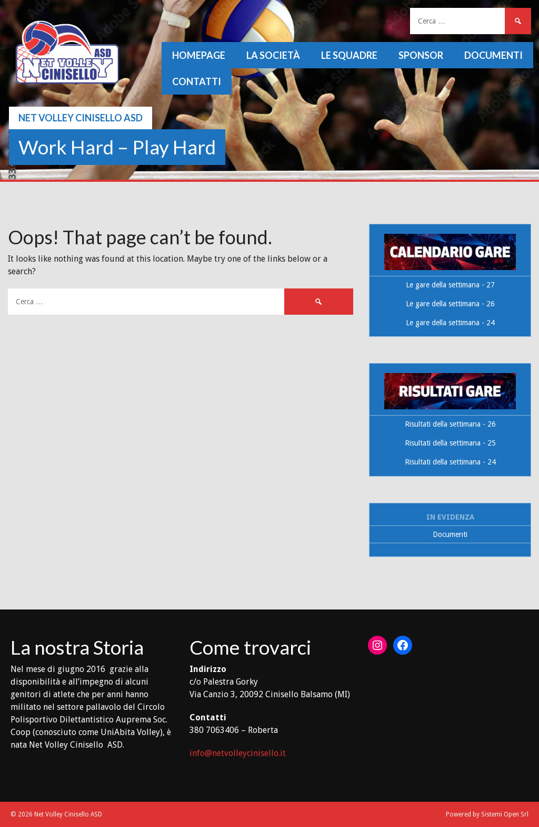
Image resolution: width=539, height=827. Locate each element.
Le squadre (349, 55)
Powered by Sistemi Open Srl (487, 814)
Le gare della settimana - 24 (450, 322)
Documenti (493, 55)
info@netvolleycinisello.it (237, 753)
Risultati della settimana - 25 (450, 443)
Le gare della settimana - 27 (450, 285)
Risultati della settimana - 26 (450, 424)
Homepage (198, 55)
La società (273, 55)
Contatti (196, 81)
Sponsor (420, 55)
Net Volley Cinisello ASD (80, 117)
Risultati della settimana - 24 (450, 462)
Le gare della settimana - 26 (450, 303)
